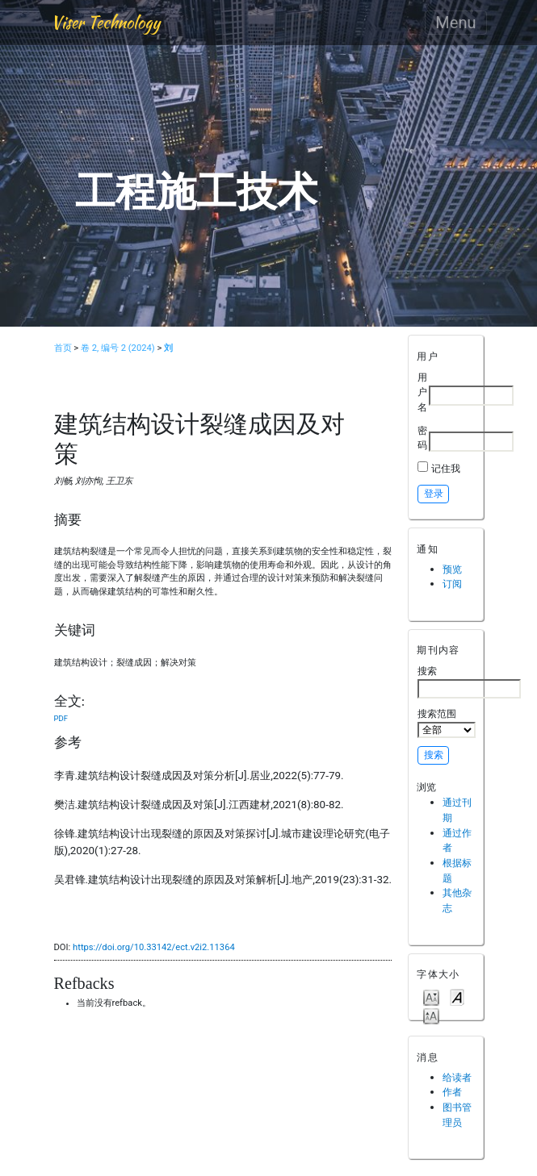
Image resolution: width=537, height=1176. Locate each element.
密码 (422, 438)
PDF (61, 718)
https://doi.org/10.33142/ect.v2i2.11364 (154, 947)
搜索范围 (446, 722)
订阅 (452, 584)
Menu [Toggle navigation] (455, 22)
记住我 (445, 468)
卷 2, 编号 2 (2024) (118, 348)
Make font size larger (431, 1015)
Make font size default (457, 996)
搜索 (469, 682)
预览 (452, 569)
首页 (63, 348)
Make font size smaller (431, 996)
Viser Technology (105, 22)
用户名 (422, 392)
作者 (452, 1092)
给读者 (457, 1077)
